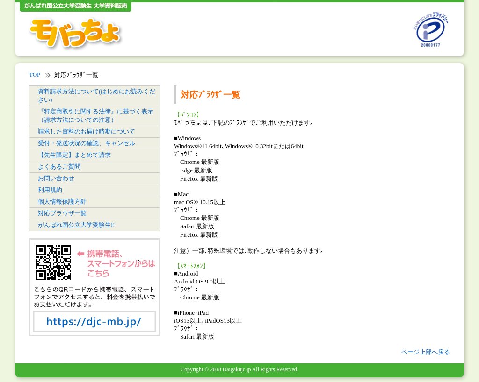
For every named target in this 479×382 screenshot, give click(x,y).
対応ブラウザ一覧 (62, 213)
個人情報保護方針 (62, 201)
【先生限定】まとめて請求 (74, 154)
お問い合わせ (56, 178)
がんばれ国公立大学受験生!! (76, 224)
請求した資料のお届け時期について (86, 131)
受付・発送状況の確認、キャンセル (86, 143)
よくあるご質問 (59, 166)
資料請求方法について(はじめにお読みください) (96, 95)
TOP (34, 74)
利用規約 (50, 189)
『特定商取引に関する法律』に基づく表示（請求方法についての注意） (95, 115)
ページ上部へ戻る (425, 351)
